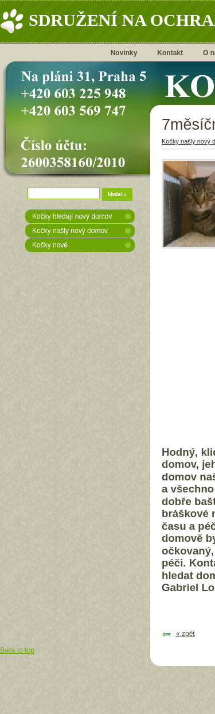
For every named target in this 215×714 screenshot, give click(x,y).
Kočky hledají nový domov (72, 216)
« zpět (185, 634)
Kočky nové (50, 245)
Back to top (17, 650)
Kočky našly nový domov (70, 231)
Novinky (124, 53)
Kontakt (170, 53)
